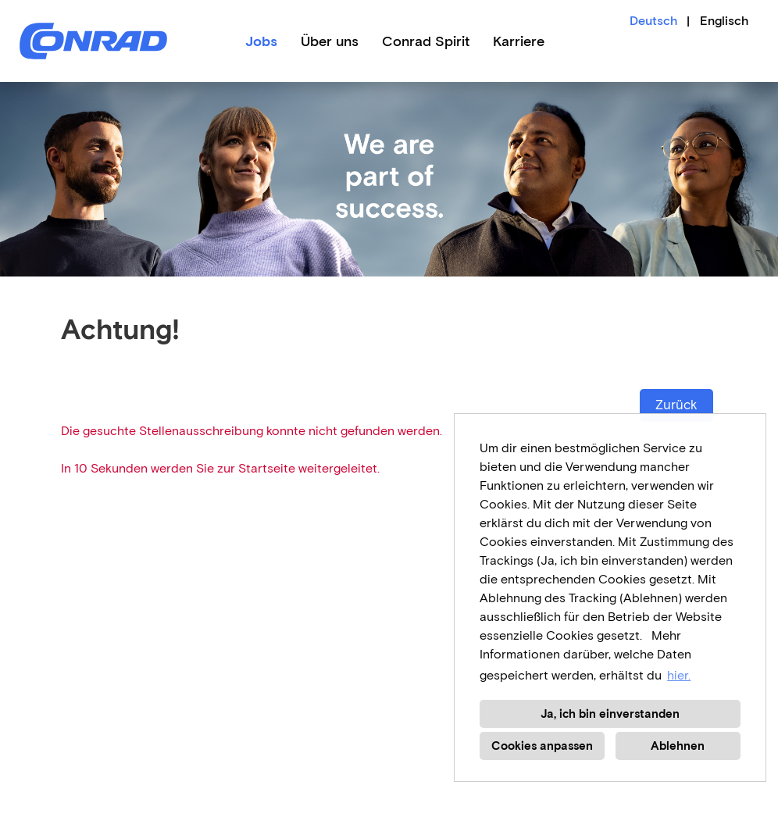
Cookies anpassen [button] (542, 746)
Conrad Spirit (425, 41)
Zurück (676, 405)
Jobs (261, 41)
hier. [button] (679, 675)
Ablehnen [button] (678, 746)
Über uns (330, 41)
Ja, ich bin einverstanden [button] (610, 714)
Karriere (518, 41)
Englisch (724, 20)
